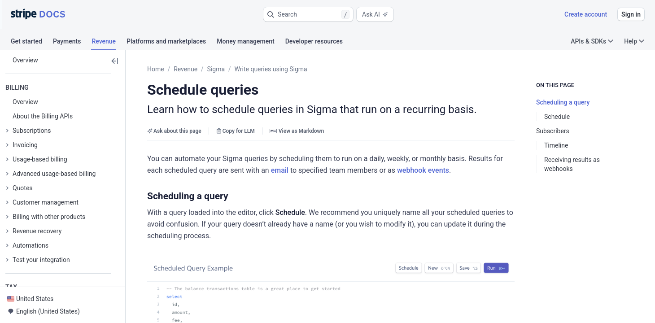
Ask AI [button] (375, 14)
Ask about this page (174, 131)
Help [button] (634, 41)
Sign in (631, 14)
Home (155, 69)
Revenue (185, 69)
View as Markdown (297, 131)
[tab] (32, 42)
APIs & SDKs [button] (592, 41)
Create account (585, 14)
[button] (308, 14)
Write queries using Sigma (271, 69)
